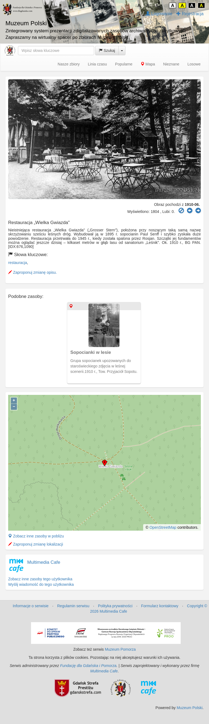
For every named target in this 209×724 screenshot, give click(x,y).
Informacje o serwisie (31, 606)
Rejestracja (190, 13)
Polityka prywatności (115, 606)
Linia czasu (97, 64)
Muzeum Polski (189, 708)
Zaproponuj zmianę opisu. (32, 272)
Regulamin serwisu (73, 606)
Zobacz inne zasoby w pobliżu (36, 536)
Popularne (124, 64)
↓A (138, 5)
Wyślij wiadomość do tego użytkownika (41, 584)
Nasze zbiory (69, 64)
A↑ (158, 5)
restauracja (17, 262)
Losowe (194, 64)
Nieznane (171, 64)
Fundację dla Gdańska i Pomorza (88, 665)
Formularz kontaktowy (159, 606)
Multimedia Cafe (43, 562)
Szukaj (107, 50)
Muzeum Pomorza (120, 649)
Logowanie (159, 13)
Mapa (148, 64)
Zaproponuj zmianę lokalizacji (35, 544)
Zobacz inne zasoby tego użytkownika (40, 579)
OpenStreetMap (162, 527)
